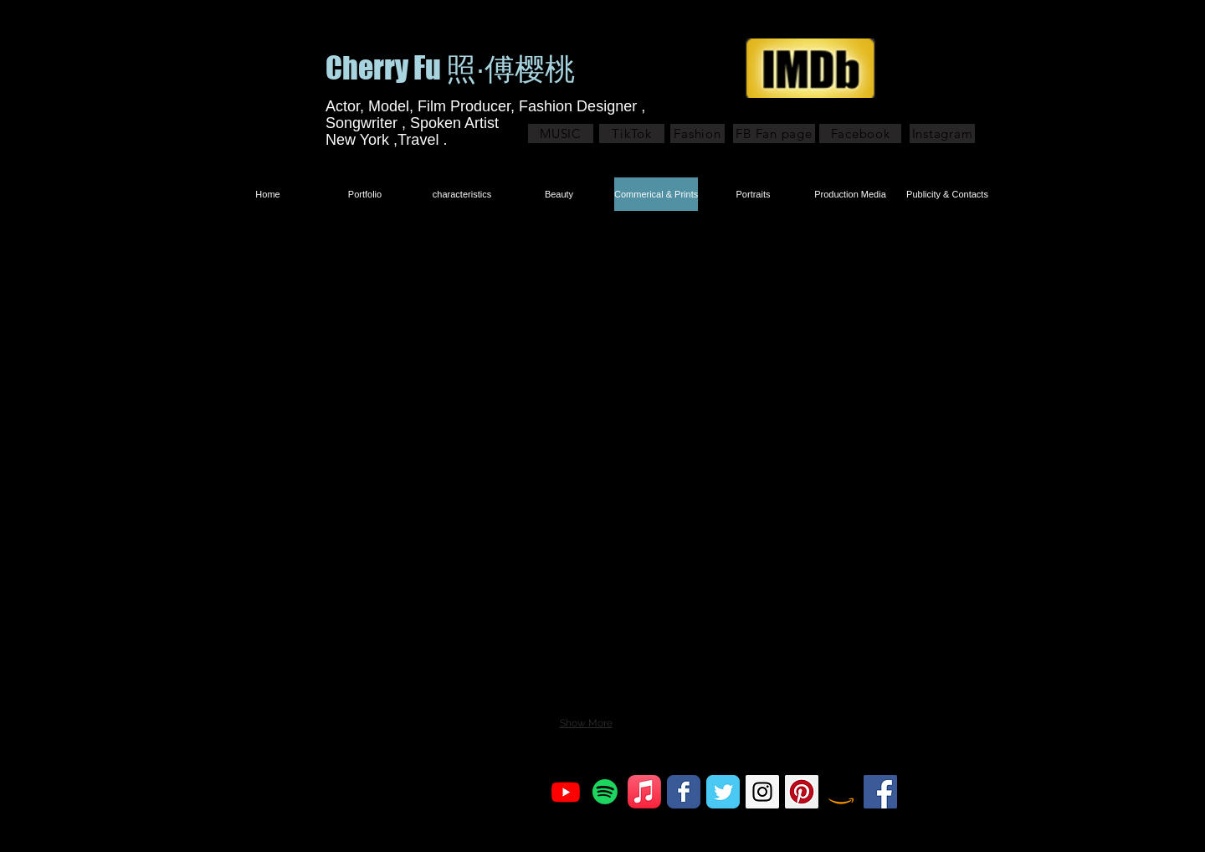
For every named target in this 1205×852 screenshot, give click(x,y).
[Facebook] (860, 133)
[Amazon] (841, 791)
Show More (586, 723)
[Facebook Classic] (683, 791)
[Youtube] (565, 791)
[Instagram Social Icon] (762, 791)
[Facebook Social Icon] (880, 791)
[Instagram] (942, 133)
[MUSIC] (560, 133)
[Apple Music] (644, 791)
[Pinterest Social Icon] (801, 791)
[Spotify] (605, 791)
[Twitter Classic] (723, 791)
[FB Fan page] (774, 133)
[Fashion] (697, 133)
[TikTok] (631, 133)
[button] (416, 315)
